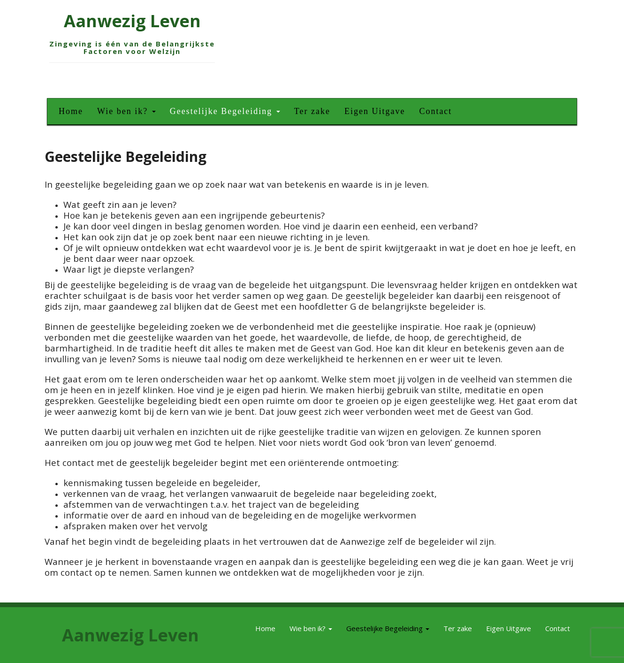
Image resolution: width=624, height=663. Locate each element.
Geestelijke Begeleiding (225, 111)
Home (71, 111)
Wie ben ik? (126, 111)
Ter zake (312, 111)
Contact (435, 111)
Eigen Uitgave (374, 111)
